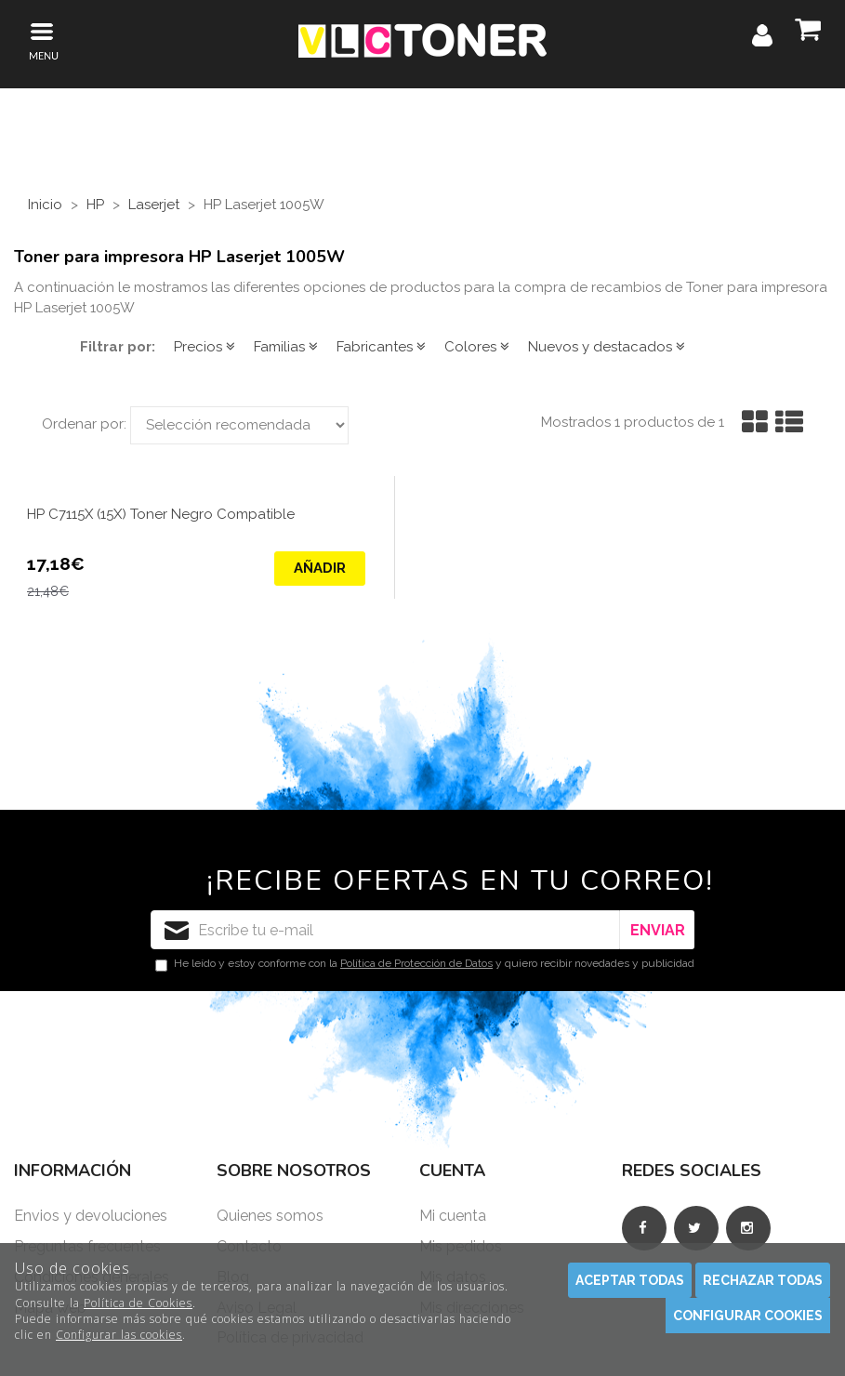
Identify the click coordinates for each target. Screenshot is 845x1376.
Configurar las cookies (119, 1335)
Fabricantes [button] (381, 346)
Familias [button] (286, 346)
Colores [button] (476, 346)
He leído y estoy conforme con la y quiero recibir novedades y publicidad (424, 964)
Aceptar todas (629, 1280)
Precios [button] (204, 346)
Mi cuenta (452, 1215)
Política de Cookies (138, 1303)
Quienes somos (270, 1215)
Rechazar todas (763, 1280)
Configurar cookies (748, 1315)
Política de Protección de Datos (416, 963)
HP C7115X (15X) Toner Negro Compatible (161, 515)
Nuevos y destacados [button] (606, 346)
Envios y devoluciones (90, 1215)
